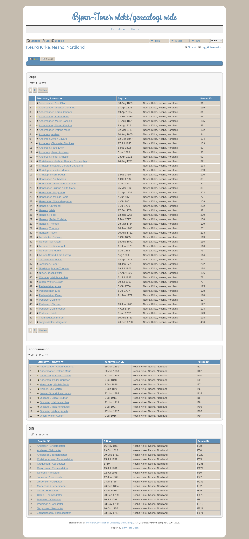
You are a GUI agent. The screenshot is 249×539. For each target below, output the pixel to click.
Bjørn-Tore (117, 29)
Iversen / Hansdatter (48, 472)
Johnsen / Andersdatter (50, 477)
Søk (48, 40)
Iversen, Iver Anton (49, 241)
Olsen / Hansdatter (48, 490)
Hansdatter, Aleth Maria (52, 179)
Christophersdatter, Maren (54, 170)
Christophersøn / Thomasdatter (55, 459)
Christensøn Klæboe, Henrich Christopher (63, 161)
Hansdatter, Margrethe (52, 192)
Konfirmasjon (114, 362)
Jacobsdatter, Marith (50, 259)
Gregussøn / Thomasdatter (52, 468)
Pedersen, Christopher (52, 308)
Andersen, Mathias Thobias (55, 375)
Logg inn (59, 40)
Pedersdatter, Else (49, 290)
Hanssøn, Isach (48, 232)
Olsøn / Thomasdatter (49, 495)
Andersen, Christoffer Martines (56, 143)
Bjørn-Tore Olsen (130, 527)
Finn (157, 40)
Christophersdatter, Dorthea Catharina (61, 165)
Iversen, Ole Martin (50, 250)
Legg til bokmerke (211, 47)
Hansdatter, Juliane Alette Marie (57, 188)
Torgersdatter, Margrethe (53, 322)
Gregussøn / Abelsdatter (51, 463)
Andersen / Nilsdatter (49, 450)
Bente (135, 29)
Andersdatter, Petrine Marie (54, 129)
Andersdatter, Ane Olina (52, 103)
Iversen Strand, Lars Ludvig (55, 255)
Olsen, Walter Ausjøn (51, 281)
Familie (44, 441)
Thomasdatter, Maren (51, 317)
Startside (35, 40)
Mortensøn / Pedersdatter (51, 486)
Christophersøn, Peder (52, 174)
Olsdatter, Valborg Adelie (54, 411)
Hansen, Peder (47, 214)
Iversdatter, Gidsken (50, 237)
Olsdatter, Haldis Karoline (53, 277)
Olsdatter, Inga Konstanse (55, 406)
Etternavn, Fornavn (50, 98)
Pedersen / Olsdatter (49, 499)
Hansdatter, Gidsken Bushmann (57, 183)
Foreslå (47, 59)
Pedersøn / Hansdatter (50, 503)
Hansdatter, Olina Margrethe (55, 201)
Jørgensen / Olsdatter (49, 481)
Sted (34, 59)
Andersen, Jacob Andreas (54, 152)
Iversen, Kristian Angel (52, 246)
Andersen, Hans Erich (51, 147)
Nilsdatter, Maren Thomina (54, 268)
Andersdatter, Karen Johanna (56, 112)
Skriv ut (192, 47)
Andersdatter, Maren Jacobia (55, 120)
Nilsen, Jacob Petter (50, 272)
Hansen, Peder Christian (53, 219)
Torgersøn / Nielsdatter (50, 508)
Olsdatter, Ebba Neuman (54, 397)
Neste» (43, 90)
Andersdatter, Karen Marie (54, 116)
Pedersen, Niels (48, 313)
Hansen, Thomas (49, 223)
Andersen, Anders (49, 134)
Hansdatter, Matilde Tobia (53, 196)
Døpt (122, 98)
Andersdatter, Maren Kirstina (55, 125)
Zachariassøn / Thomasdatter (54, 512)
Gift (107, 441)
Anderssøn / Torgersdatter (52, 454)
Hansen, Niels (47, 210)
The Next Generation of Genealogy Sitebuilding (109, 522)
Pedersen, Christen (50, 299)
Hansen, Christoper (50, 205)
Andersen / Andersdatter (51, 445)
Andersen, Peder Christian (54, 156)
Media (178, 40)
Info (198, 40)
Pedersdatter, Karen (50, 295)
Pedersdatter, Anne (50, 286)
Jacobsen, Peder (48, 264)
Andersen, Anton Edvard (53, 138)
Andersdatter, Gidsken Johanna (57, 107)
